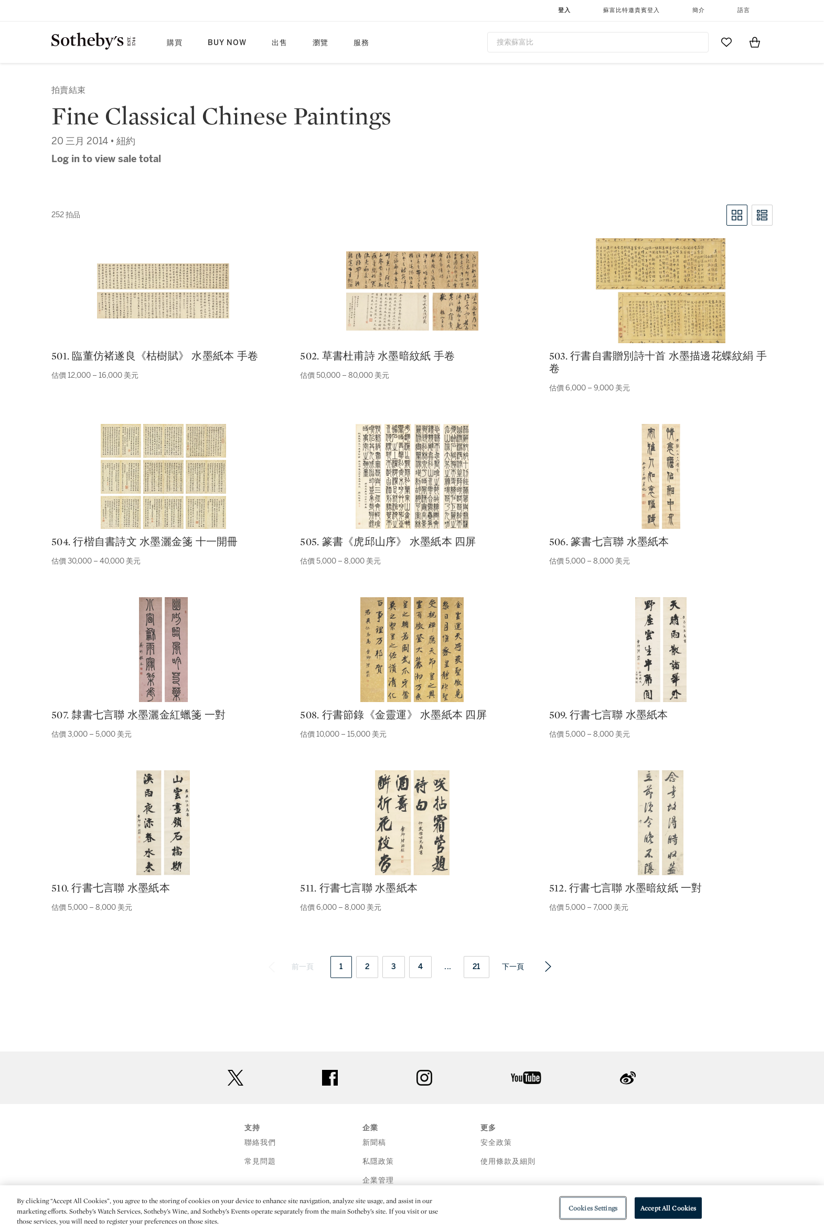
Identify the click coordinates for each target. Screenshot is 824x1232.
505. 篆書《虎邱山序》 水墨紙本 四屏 (388, 541)
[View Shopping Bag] (754, 41)
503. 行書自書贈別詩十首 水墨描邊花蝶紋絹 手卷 (658, 362)
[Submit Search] (696, 42)
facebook (330, 1078)
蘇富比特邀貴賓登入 (631, 10)
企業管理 (378, 1180)
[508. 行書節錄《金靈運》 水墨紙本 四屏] (412, 649)
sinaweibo (628, 1078)
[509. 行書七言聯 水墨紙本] (661, 649)
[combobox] (598, 42)
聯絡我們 (260, 1142)
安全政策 (496, 1142)
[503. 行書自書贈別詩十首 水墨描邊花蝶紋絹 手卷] (660, 290)
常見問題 (260, 1161)
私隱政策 (378, 1161)
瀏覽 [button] (320, 42)
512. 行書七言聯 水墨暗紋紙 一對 (625, 887)
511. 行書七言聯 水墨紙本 (359, 887)
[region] (412, 1208)
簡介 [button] (698, 10)
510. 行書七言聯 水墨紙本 (110, 887)
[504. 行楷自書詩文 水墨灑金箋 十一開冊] (163, 476)
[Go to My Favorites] (726, 41)
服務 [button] (361, 42)
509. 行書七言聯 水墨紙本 (608, 714)
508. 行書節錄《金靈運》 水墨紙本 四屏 (393, 714)
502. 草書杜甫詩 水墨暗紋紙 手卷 (377, 355)
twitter (235, 1078)
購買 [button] (175, 42)
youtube (526, 1077)
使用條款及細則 (508, 1161)
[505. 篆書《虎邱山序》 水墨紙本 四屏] (412, 476)
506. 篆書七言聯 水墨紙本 (609, 541)
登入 (564, 10)
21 (476, 966)
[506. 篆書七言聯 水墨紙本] (660, 476)
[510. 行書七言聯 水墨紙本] (163, 822)
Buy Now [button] (227, 42)
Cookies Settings (593, 1207)
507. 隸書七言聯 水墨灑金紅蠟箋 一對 (138, 714)
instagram (424, 1078)
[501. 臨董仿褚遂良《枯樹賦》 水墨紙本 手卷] (163, 290)
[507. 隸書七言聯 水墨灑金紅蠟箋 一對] (163, 649)
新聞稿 (374, 1142)
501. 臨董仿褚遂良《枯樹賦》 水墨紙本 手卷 (154, 355)
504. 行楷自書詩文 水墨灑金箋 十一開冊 (144, 541)
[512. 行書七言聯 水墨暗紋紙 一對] (660, 822)
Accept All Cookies (668, 1207)
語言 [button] (743, 10)
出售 (279, 42)
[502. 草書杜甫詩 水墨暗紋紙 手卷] (412, 291)
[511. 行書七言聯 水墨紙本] (412, 822)
